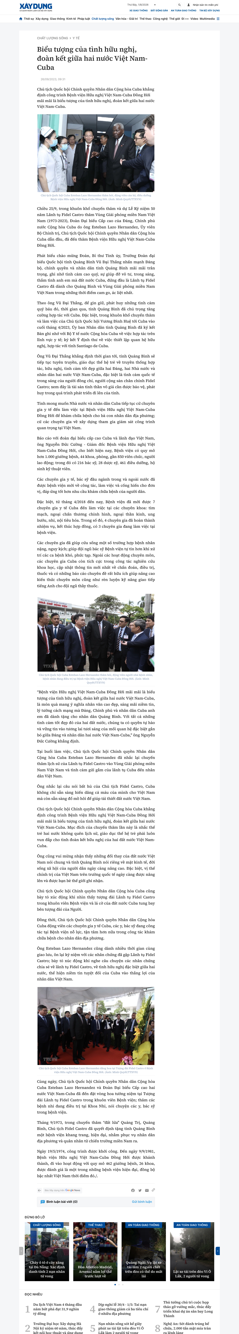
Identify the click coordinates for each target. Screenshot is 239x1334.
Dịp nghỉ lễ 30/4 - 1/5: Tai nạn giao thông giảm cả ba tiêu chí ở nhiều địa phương (123, 1309)
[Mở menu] (218, 19)
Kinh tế (71, 18)
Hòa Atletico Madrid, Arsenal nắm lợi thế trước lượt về (95, 1271)
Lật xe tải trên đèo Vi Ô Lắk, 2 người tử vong (192, 1273)
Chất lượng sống (103, 18)
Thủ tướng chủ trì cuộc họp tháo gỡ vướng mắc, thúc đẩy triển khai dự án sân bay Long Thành (188, 1309)
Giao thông (57, 18)
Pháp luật (83, 18)
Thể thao (145, 18)
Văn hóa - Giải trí (126, 18)
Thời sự (29, 18)
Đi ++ (185, 18)
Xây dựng (42, 18)
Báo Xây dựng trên (63, 1190)
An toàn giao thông (183, 10)
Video (194, 18)
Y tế (76, 38)
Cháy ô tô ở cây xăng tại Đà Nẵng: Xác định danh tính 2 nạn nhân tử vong (47, 1269)
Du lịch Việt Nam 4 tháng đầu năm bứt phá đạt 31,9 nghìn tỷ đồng (57, 1309)
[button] (115, 1284)
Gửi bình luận (142, 1202)
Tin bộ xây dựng (209, 10)
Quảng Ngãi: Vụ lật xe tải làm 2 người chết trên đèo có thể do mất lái (143, 1269)
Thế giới (174, 18)
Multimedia (207, 18)
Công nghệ (160, 18)
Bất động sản (159, 10)
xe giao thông (138, 10)
